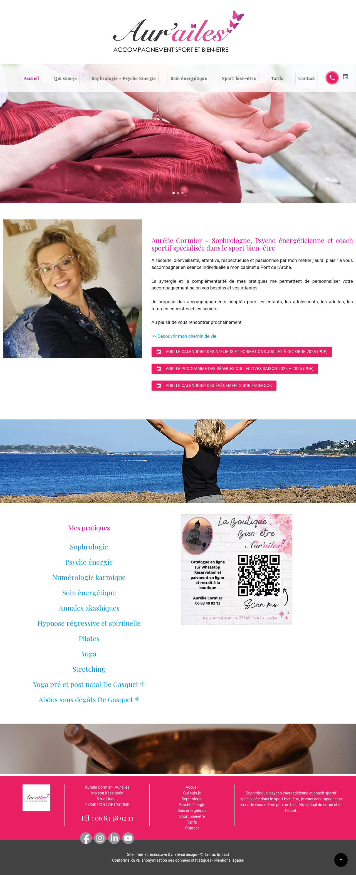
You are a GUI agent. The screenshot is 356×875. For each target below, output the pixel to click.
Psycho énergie (89, 561)
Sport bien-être (225, 78)
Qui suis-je (91, 78)
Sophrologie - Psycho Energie (136, 78)
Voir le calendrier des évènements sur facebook (214, 386)
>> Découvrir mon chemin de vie (184, 336)
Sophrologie (89, 546)
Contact (276, 78)
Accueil (65, 78)
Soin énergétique (186, 78)
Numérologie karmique (89, 577)
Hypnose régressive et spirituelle (89, 623)
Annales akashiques (89, 607)
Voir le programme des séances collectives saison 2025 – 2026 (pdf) (235, 369)
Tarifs (254, 78)
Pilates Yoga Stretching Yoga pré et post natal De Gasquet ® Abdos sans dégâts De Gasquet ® (89, 669)
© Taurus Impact (214, 854)
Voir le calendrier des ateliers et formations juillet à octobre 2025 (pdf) (242, 352)
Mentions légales (229, 860)
